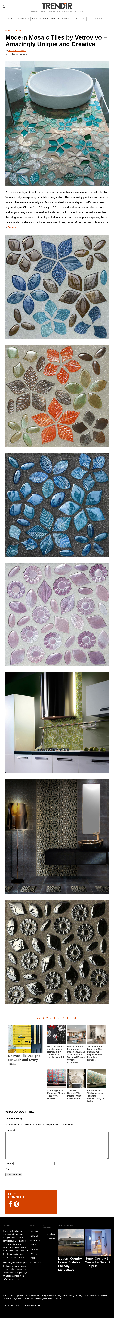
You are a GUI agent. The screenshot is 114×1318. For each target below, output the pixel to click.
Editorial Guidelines (35, 1238)
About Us (34, 1231)
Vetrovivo (13, 227)
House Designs (42, 19)
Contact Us (35, 1262)
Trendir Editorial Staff (17, 51)
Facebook (49, 1234)
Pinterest (49, 1238)
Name (9, 1164)
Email (8, 1169)
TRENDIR (57, 6)
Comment (10, 1130)
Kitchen (9, 19)
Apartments (24, 19)
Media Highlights (34, 1246)
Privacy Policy (33, 1255)
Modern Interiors (63, 19)
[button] (57, 123)
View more (99, 19)
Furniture (83, 19)
